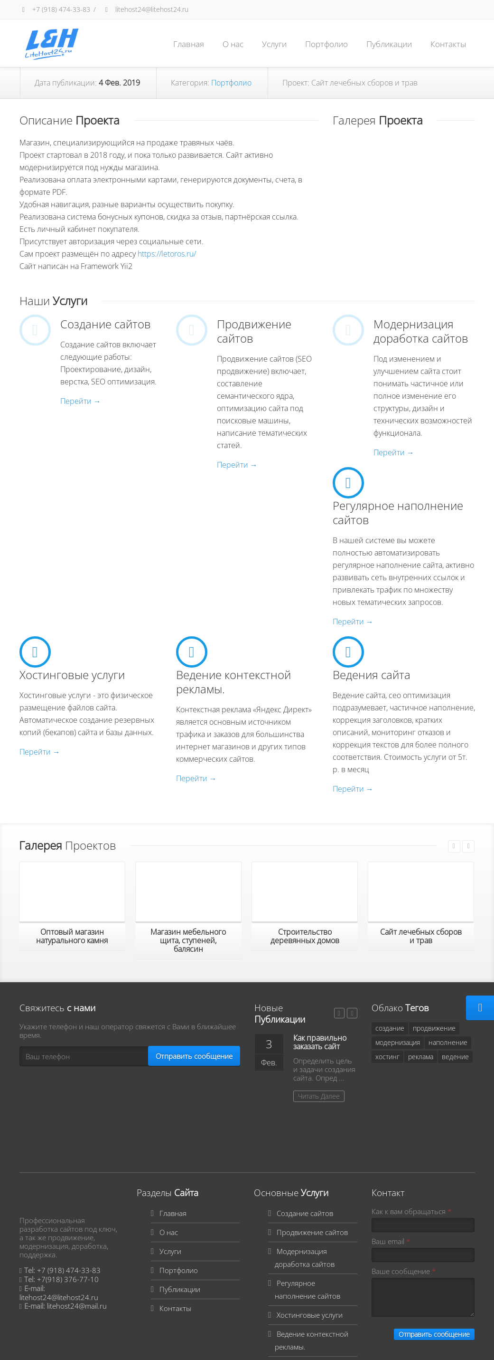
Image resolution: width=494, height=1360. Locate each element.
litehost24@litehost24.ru (145, 9)
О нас (233, 43)
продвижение (434, 1028)
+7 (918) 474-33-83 (54, 9)
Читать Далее (319, 1096)
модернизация (397, 1042)
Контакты (448, 43)
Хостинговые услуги (310, 1255)
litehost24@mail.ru (77, 1246)
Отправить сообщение (194, 1056)
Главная (188, 43)
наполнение (448, 1042)
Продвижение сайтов (312, 1172)
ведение (455, 1056)
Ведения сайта (301, 1306)
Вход (142, 1346)
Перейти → (80, 401)
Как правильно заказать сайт (319, 1042)
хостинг (387, 1056)
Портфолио (326, 43)
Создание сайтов (305, 1153)
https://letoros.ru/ (167, 254)
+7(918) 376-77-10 (68, 1219)
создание (389, 1028)
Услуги (274, 43)
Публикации (389, 43)
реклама (420, 1056)
